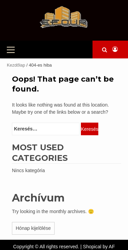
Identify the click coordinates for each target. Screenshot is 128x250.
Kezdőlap (16, 65)
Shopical (92, 246)
